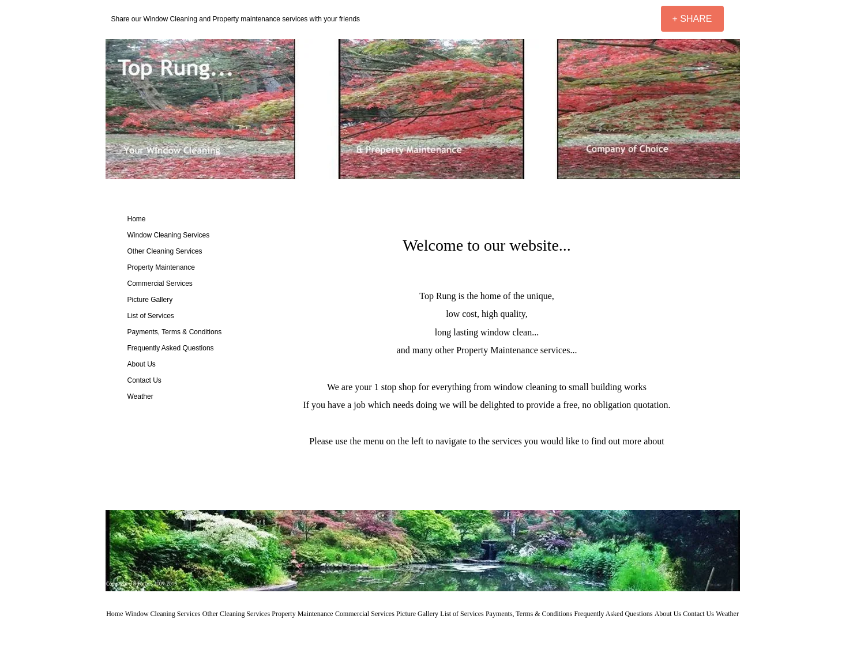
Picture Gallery (150, 300)
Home (136, 219)
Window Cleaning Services (168, 235)
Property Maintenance (161, 267)
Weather (140, 396)
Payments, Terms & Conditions (174, 332)
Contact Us (144, 380)
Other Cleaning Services (164, 251)
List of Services (150, 316)
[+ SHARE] (692, 19)
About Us (141, 364)
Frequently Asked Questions (170, 348)
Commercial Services (160, 283)
